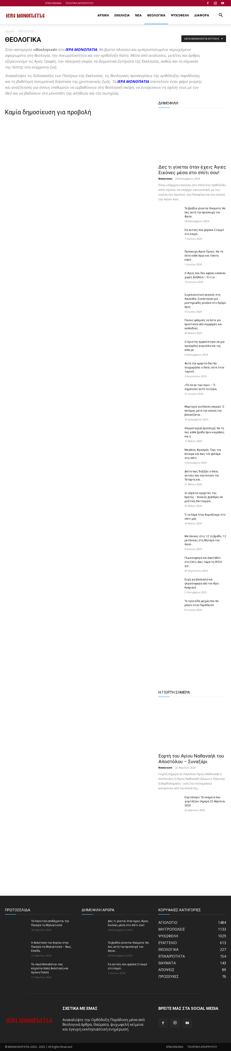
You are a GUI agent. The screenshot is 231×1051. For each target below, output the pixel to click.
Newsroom (165, 178)
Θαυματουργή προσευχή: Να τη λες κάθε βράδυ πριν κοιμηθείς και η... (204, 432)
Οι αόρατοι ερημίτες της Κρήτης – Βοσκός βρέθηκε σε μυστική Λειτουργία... (204, 497)
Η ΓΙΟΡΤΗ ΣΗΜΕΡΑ (174, 692)
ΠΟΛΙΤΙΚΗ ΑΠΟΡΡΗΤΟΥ (80, 3)
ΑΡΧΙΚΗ (103, 15)
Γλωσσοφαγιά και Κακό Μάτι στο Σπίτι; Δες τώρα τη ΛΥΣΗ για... (203, 562)
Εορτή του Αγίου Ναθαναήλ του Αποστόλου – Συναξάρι (191, 758)
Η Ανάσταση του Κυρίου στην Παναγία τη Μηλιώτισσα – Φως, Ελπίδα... (51, 946)
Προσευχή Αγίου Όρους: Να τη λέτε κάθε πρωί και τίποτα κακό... (204, 255)
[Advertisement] (192, 654)
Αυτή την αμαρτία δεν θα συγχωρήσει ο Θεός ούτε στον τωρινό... (204, 367)
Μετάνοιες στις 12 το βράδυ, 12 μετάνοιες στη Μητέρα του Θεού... (205, 540)
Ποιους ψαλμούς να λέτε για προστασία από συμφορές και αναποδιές (203, 324)
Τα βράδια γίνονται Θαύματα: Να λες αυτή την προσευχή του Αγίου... (205, 212)
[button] (220, 15)
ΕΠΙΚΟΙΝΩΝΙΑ (53, 3)
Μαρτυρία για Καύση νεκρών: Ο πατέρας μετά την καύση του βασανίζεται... (204, 410)
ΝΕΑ (138, 15)
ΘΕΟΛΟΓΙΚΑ (156, 15)
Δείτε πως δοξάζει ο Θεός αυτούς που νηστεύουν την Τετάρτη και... (202, 475)
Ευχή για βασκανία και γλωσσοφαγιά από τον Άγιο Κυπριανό (202, 583)
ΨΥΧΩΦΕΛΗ (180, 15)
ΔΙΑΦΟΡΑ (201, 15)
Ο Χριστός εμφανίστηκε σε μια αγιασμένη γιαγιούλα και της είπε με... (204, 346)
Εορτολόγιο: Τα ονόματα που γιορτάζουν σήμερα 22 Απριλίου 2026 (205, 801)
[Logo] (25, 15)
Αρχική (9, 31)
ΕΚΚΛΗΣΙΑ (122, 15)
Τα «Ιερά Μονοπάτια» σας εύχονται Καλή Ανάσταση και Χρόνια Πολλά (49, 968)
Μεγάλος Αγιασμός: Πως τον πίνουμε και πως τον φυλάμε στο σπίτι (203, 454)
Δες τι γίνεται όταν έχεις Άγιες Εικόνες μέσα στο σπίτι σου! (192, 169)
